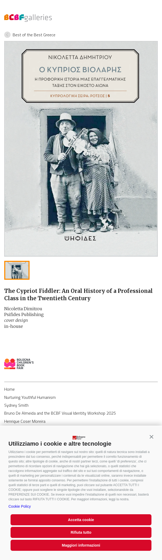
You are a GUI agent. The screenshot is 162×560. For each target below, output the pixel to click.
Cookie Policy (19, 506)
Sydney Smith (16, 405)
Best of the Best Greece (34, 35)
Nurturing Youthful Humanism (30, 397)
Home (9, 389)
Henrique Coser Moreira (24, 421)
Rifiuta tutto (81, 532)
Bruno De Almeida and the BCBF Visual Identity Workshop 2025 (60, 413)
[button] (151, 437)
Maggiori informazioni (81, 545)
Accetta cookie (81, 520)
